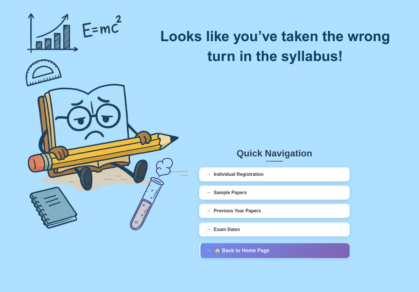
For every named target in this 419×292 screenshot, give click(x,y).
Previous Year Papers (237, 211)
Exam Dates (227, 230)
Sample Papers (230, 192)
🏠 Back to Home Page (242, 252)
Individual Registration (238, 174)
